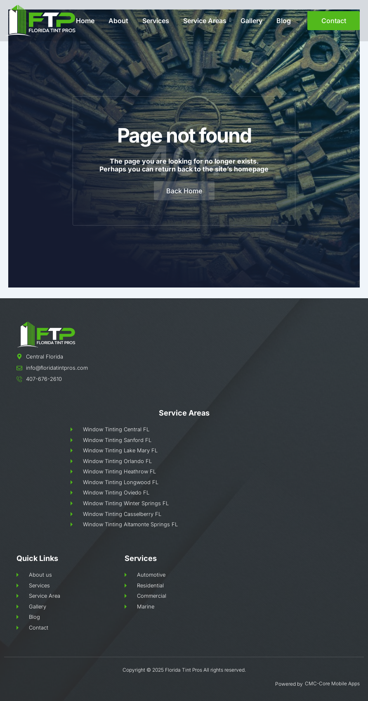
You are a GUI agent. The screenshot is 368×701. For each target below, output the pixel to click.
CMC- (312, 684)
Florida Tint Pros (183, 671)
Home (85, 21)
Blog (283, 21)
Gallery (251, 21)
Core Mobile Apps (339, 684)
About (118, 21)
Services (155, 21)
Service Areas (206, 21)
